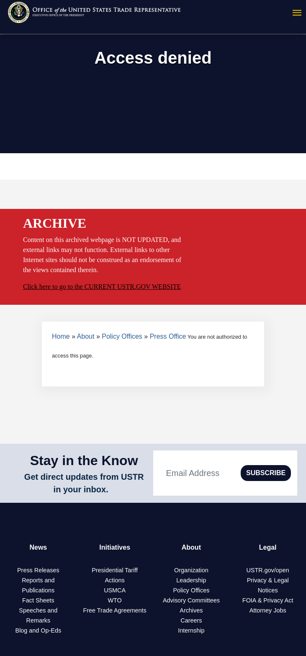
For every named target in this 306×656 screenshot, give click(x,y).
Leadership (191, 580)
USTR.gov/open (267, 570)
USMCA (115, 590)
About (86, 336)
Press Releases (38, 570)
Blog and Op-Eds (38, 630)
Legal (268, 547)
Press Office (168, 336)
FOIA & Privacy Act (267, 600)
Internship (191, 630)
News (38, 547)
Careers (191, 620)
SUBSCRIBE (265, 472)
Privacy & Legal (268, 580)
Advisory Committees (191, 600)
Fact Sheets (38, 600)
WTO (114, 600)
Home (61, 336)
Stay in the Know (84, 460)
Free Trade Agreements (115, 610)
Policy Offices (122, 336)
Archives (191, 610)
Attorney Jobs (267, 610)
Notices (268, 590)
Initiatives (114, 547)
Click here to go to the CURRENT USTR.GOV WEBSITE (102, 286)
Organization (191, 570)
